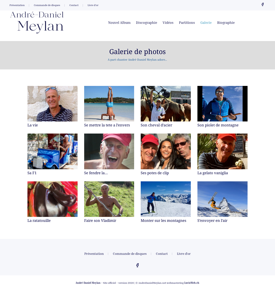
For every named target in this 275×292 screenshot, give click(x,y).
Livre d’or (93, 5)
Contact (73, 5)
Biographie (226, 23)
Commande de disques (47, 5)
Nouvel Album (119, 23)
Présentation (17, 5)
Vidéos (168, 23)
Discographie (146, 23)
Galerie (206, 23)
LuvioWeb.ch (191, 282)
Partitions (187, 23)
